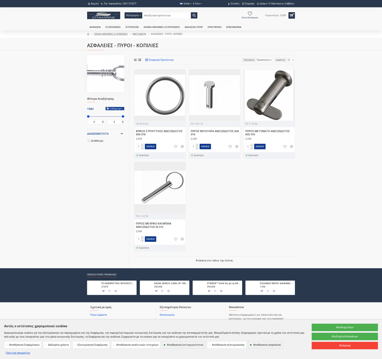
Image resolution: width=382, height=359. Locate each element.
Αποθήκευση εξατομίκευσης (228, 344)
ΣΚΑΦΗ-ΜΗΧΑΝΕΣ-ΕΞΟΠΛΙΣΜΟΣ (111, 34)
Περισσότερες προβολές (101, 274)
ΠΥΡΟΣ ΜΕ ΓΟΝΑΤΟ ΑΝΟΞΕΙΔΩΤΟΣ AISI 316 (267, 132)
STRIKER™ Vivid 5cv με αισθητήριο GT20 (224, 283)
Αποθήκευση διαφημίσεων (24, 344)
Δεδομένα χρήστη (58, 344)
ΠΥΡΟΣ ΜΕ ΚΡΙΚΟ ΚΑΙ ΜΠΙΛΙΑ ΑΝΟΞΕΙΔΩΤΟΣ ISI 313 (153, 225)
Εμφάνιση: (281, 60)
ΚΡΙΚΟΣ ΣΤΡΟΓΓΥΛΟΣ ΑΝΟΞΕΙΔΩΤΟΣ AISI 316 (159, 132)
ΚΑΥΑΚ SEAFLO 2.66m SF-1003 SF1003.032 (171, 283)
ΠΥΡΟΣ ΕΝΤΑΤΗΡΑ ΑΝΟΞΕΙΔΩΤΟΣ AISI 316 (215, 132)
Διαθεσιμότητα (98, 133)
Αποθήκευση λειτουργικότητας (185, 344)
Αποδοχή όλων (345, 327)
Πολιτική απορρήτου (18, 352)
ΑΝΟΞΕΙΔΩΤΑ (139, 34)
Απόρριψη (345, 345)
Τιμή (90, 109)
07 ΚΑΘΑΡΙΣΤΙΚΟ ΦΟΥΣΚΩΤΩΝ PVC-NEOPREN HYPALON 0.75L (118, 283)
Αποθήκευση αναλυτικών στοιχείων (137, 344)
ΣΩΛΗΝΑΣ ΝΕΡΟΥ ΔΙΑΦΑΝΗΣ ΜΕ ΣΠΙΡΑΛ (277, 283)
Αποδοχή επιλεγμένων (345, 336)
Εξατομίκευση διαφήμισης (92, 344)
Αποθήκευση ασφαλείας (267, 344)
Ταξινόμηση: (238, 60)
